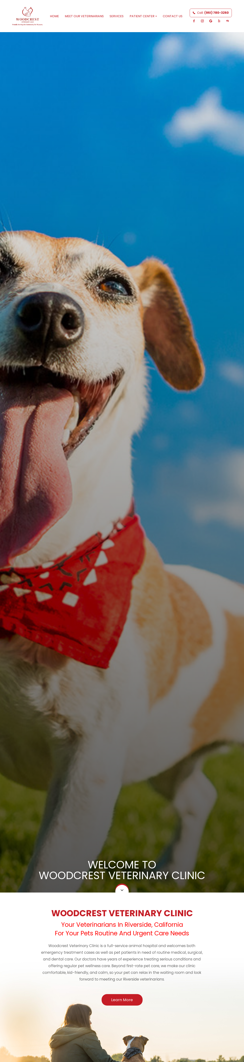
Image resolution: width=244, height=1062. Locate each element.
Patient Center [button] (143, 16)
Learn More (122, 1000)
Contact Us (172, 16)
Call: (211, 13)
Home (54, 16)
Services (117, 16)
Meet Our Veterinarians (84, 16)
